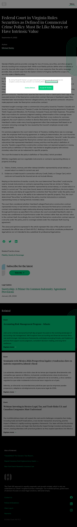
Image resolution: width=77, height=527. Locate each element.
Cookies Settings (30, 87)
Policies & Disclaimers (51, 82)
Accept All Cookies (46, 87)
